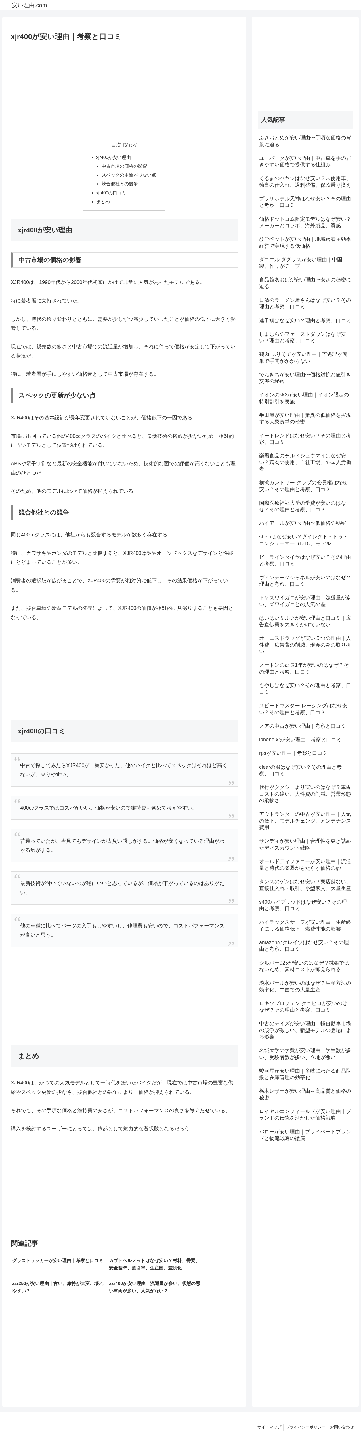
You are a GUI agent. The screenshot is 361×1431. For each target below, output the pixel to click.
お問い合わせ (341, 1413)
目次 (116, 145)
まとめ (103, 203)
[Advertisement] (124, 86)
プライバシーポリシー (304, 1413)
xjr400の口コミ (111, 194)
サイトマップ (266, 1413)
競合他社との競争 (120, 185)
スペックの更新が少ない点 (129, 176)
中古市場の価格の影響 (124, 166)
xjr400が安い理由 (113, 157)
